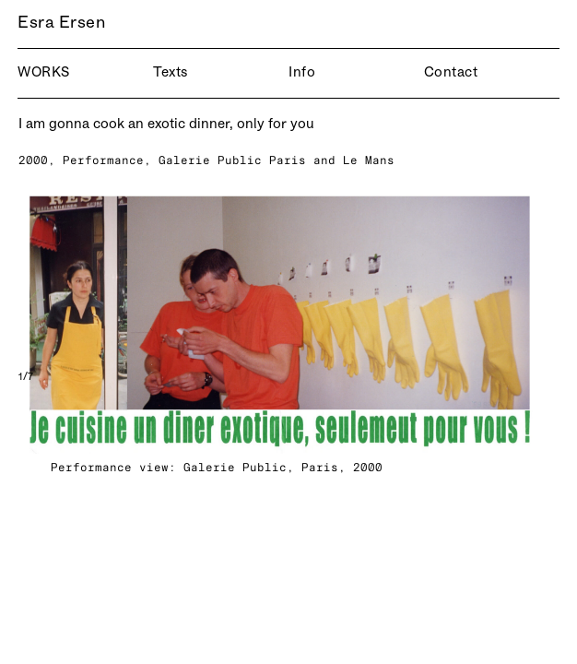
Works (44, 73)
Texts (170, 73)
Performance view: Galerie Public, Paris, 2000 (217, 467)
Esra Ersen (49, 24)
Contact (451, 73)
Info (301, 73)
